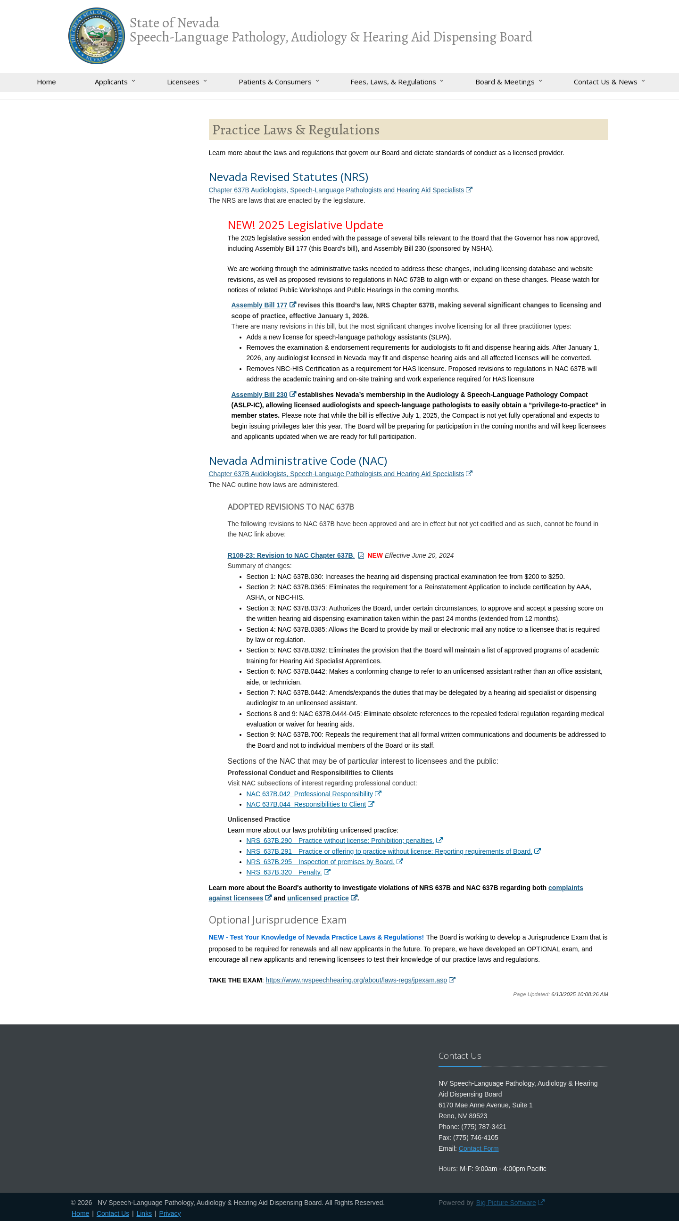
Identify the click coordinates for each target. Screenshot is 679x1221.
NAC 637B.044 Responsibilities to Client (306, 804)
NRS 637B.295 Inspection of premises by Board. (321, 862)
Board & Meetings (505, 81)
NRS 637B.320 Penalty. (284, 872)
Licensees (183, 81)
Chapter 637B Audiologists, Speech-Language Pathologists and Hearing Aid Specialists (336, 190)
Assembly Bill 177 (260, 305)
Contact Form (479, 1148)
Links (144, 1213)
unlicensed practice (318, 898)
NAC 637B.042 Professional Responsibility (310, 794)
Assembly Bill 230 (260, 394)
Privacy (170, 1213)
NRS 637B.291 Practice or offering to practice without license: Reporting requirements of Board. (390, 851)
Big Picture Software (506, 1202)
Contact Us (113, 1213)
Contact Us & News (606, 81)
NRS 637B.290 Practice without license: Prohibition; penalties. (340, 840)
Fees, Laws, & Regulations (393, 81)
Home (46, 82)
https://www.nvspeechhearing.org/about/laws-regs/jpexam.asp (356, 980)
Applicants (111, 81)
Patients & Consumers (275, 81)
